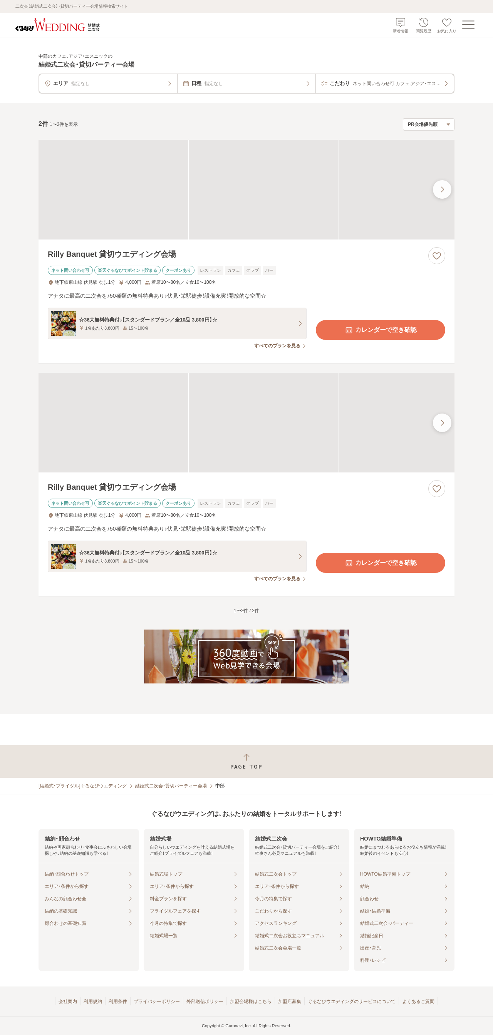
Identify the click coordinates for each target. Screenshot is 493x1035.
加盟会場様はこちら (251, 1001)
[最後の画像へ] (442, 189)
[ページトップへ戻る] (246, 761)
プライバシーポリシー (157, 1001)
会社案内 (68, 1001)
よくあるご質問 (418, 1001)
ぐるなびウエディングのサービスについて (352, 1001)
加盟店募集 (289, 1001)
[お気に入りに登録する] (436, 255)
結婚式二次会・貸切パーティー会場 (171, 786)
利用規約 (93, 1001)
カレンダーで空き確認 (380, 330)
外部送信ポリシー (204, 1001)
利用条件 (118, 1001)
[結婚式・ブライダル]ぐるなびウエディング (83, 786)
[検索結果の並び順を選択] (428, 124)
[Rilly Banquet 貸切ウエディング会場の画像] (246, 189)
